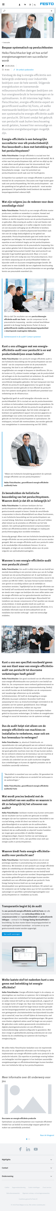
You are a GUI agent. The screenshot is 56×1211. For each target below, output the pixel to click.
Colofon (7, 1187)
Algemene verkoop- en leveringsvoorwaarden (36, 1193)
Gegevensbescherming (18, 1187)
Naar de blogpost (47, 1135)
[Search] (28, 11)
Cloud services (47, 1187)
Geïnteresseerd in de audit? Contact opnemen (22, 336)
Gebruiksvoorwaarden (13, 1193)
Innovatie (6, 42)
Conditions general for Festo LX (28, 1199)
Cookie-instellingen (34, 1187)
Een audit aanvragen (12, 934)
